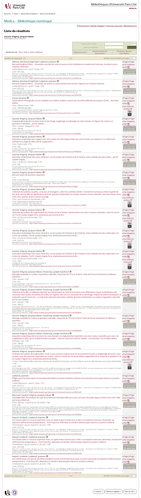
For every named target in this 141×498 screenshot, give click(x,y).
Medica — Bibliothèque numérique (28, 21)
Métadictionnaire (80, 52)
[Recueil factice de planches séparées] (28, 175)
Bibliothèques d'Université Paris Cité (114, 4)
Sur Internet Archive (129, 107)
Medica (132, 8)
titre (20, 52)
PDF (127, 67)
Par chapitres (129, 64)
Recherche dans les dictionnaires (100, 52)
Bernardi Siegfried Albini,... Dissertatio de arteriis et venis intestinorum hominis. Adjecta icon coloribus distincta (58, 83)
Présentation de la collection (15, 39)
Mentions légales (113, 491)
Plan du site (129, 491)
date (26, 52)
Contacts (97, 491)
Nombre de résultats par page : (117, 58)
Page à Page (129, 61)
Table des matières (91, 47)
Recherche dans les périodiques (124, 52)
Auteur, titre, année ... (90, 44)
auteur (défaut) (35, 52)
